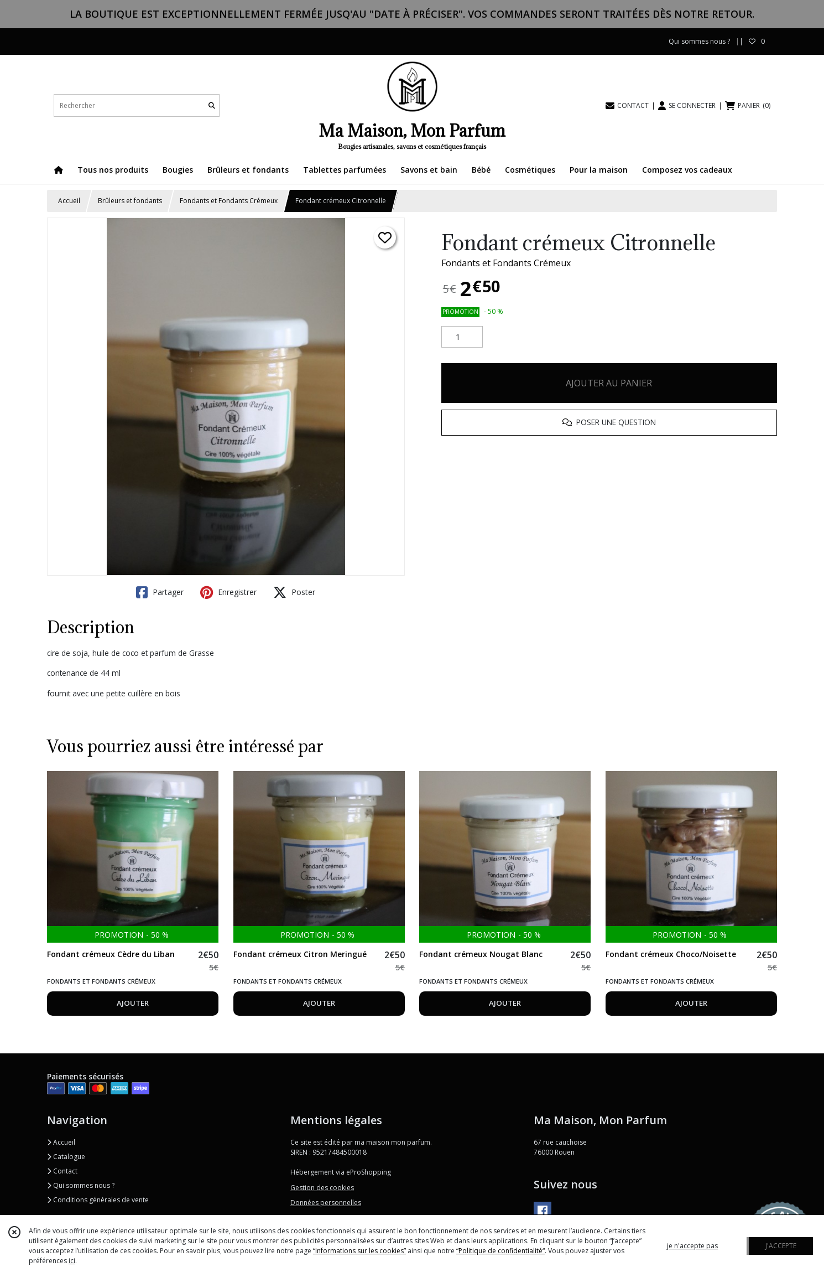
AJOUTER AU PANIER (609, 383)
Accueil (69, 200)
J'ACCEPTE (780, 1245)
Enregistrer (228, 592)
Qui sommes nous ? (80, 1185)
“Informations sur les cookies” (359, 1250)
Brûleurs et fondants (130, 200)
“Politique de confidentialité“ (500, 1250)
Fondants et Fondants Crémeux (229, 200)
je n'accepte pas (692, 1245)
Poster (294, 592)
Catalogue (66, 1156)
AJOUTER (133, 1003)
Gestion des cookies (322, 1187)
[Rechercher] (212, 105)
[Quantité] (462, 337)
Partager (160, 592)
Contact (62, 1171)
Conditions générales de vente (98, 1199)
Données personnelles (325, 1202)
